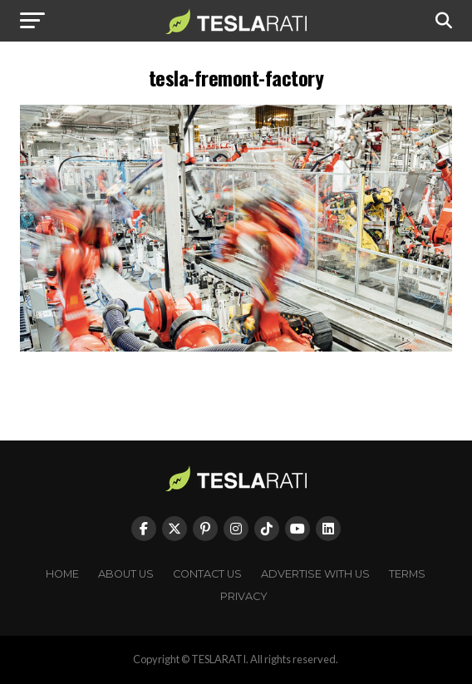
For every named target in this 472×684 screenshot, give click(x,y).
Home (62, 574)
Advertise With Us (315, 574)
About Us (126, 574)
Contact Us (207, 574)
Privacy (244, 596)
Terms (407, 574)
